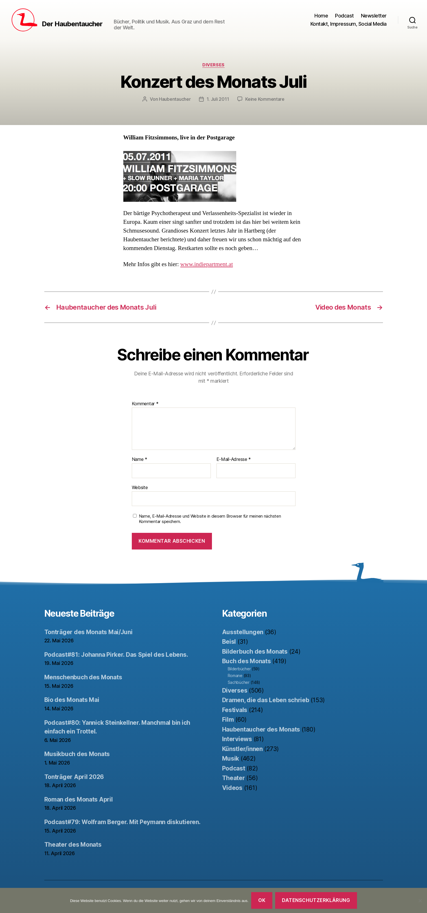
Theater (233, 777)
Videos (232, 787)
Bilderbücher (239, 668)
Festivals (235, 709)
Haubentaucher (175, 99)
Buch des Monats (246, 661)
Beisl (229, 641)
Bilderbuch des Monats (255, 651)
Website (140, 487)
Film (228, 719)
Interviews (237, 739)
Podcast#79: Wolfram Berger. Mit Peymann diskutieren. (122, 822)
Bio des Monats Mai (71, 699)
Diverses (213, 64)
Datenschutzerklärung (316, 900)
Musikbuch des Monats (77, 753)
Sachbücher (238, 682)
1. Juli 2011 (218, 99)
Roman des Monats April (78, 799)
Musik (230, 758)
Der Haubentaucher (72, 24)
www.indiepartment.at (206, 264)
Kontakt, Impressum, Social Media (348, 24)
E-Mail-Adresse (233, 459)
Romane (235, 675)
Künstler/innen (242, 748)
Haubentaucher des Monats (261, 729)
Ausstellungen (243, 632)
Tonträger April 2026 (74, 776)
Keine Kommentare (264, 99)
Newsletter (374, 16)
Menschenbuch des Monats (83, 677)
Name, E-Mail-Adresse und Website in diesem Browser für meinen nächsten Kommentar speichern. (210, 519)
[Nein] (420, 900)
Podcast (344, 16)
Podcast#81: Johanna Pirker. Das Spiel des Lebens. (116, 654)
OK (261, 900)
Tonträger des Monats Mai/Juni (88, 632)
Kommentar (145, 403)
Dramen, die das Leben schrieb (265, 700)
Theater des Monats (73, 844)
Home (321, 16)
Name (139, 459)
